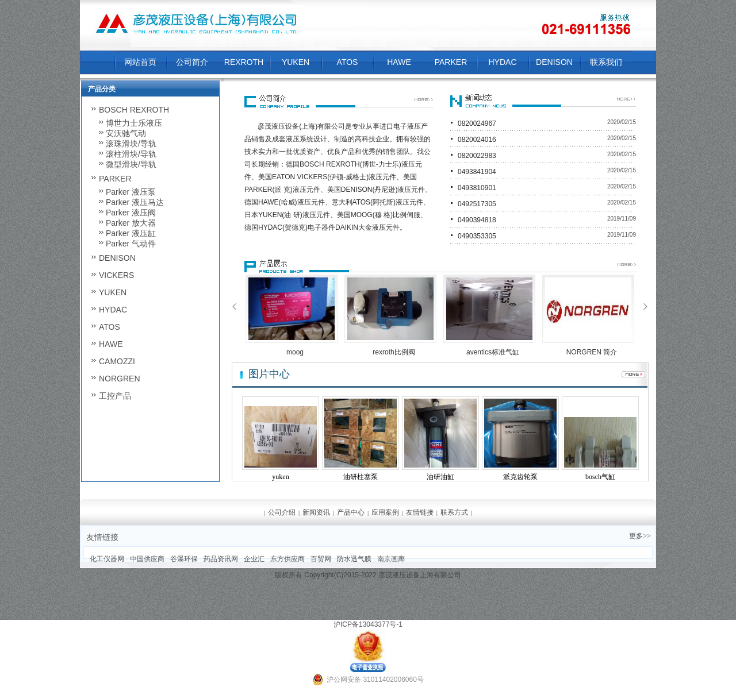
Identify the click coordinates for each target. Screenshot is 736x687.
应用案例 (385, 512)
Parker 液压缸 (131, 233)
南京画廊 (391, 559)
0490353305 (477, 236)
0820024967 (477, 123)
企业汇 (254, 559)
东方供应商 (287, 559)
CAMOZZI (117, 361)
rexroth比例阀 (394, 352)
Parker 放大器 (131, 222)
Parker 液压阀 (131, 212)
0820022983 (477, 156)
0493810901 (477, 188)
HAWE (399, 62)
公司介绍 (282, 512)
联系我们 (606, 62)
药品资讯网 (221, 559)
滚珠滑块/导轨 (131, 143)
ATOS (347, 62)
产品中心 (351, 512)
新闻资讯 (316, 512)
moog (295, 352)
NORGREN (119, 378)
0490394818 (477, 220)
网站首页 (140, 62)
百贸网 (320, 559)
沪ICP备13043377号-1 (368, 624)
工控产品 (115, 395)
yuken (280, 477)
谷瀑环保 (184, 559)
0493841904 (477, 172)
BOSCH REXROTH (134, 109)
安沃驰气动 (126, 133)
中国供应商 (147, 559)
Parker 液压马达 (135, 202)
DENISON (554, 62)
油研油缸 (440, 477)
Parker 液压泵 (131, 191)
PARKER (451, 62)
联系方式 (454, 512)
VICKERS (116, 275)
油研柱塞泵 (360, 477)
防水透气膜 (354, 559)
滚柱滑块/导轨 (131, 154)
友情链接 (420, 512)
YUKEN (295, 62)
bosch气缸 (600, 477)
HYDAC (502, 62)
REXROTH (243, 62)
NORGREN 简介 (592, 352)
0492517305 (477, 204)
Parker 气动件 (131, 243)
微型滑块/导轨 (131, 164)
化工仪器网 (107, 559)
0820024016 (477, 140)
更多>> (640, 536)
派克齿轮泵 (520, 477)
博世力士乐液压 (134, 123)
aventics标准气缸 (492, 352)
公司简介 (192, 62)
